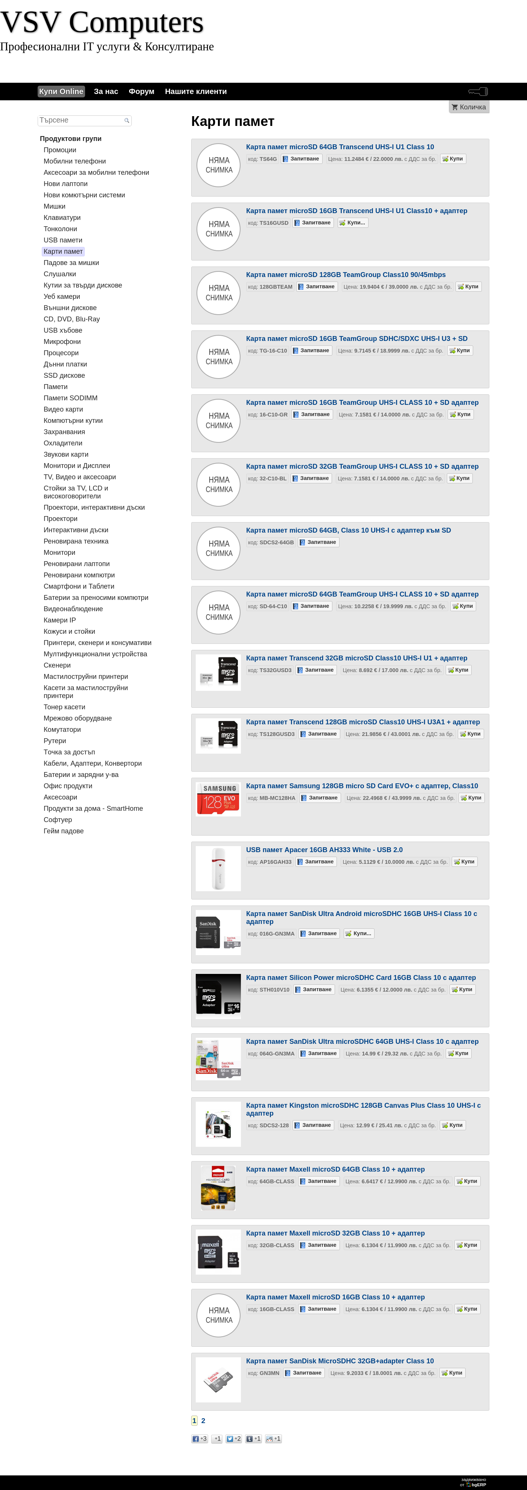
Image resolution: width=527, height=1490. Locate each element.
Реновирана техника (76, 541)
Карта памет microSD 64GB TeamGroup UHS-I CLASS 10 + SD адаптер (362, 594)
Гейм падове (64, 831)
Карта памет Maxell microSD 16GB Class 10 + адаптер (335, 1297)
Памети (56, 387)
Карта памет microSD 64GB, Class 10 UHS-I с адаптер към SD (348, 530)
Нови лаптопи (66, 184)
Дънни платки (65, 364)
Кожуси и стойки (69, 631)
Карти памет (63, 251)
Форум (141, 91)
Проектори (61, 518)
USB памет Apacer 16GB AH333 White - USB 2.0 (324, 850)
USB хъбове (63, 330)
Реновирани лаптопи (77, 564)
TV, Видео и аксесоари (80, 477)
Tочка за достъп (69, 752)
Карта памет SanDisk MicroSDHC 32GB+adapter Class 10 (340, 1361)
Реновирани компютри (79, 575)
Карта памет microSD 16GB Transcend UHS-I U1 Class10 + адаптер (357, 211)
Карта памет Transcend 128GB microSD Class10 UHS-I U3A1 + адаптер (363, 722)
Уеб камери (62, 296)
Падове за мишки (71, 263)
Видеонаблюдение (73, 609)
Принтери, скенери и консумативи (98, 643)
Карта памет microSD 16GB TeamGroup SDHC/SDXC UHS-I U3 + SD (357, 338)
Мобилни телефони (75, 161)
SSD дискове (64, 375)
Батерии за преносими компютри (96, 597)
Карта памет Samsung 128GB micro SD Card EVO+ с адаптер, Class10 (362, 786)
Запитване (305, 159)
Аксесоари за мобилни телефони (96, 172)
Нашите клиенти (196, 91)
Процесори (61, 353)
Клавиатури (62, 217)
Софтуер (58, 820)
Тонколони (60, 229)
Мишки (54, 206)
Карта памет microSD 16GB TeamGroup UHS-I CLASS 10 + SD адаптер (362, 402)
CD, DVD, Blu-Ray (72, 319)
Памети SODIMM (70, 398)
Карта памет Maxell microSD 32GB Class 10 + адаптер (335, 1233)
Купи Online (61, 91)
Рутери (55, 741)
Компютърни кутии (73, 420)
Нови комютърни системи (84, 195)
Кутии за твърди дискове (83, 285)
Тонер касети (64, 707)
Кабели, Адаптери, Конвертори (93, 763)
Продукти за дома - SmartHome (93, 808)
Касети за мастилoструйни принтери (86, 692)
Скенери (57, 665)
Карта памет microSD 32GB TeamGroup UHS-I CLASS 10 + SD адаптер (362, 466)
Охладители (63, 443)
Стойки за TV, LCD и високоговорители (76, 492)
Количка (473, 107)
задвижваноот (473, 1482)
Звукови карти (66, 454)
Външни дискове (70, 308)
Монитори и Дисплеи (77, 465)
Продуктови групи (71, 138)
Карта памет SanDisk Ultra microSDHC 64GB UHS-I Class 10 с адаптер (362, 1041)
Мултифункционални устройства (95, 654)
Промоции (60, 150)
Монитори (59, 552)
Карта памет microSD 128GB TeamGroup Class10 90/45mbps (346, 275)
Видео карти (63, 409)
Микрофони (62, 341)
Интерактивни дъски (76, 530)
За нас (106, 91)
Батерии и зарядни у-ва (81, 774)
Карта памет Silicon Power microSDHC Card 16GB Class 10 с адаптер (361, 977)
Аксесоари (60, 797)
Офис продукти (68, 786)
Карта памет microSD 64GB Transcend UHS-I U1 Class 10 (340, 147)
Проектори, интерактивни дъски (94, 507)
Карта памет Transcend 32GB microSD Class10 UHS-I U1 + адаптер (357, 658)
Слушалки (60, 274)
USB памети (63, 240)
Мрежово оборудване (78, 718)
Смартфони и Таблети (79, 586)
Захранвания (64, 432)
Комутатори (62, 729)
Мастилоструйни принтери (86, 676)
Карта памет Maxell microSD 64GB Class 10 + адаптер (335, 1169)
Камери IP (60, 620)
